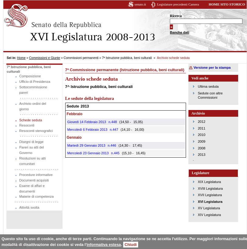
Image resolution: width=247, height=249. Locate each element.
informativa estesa (104, 244)
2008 (202, 148)
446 (113, 145)
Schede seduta (30, 120)
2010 (202, 135)
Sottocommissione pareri (33, 89)
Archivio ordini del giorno (32, 106)
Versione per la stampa (212, 67)
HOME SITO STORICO (227, 4)
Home (21, 58)
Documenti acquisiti (34, 180)
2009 (202, 141)
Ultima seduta (208, 86)
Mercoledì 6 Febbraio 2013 (87, 129)
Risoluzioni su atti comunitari (32, 161)
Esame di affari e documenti (32, 188)
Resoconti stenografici (36, 131)
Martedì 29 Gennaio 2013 (86, 145)
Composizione (30, 76)
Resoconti (26, 125)
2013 (202, 154)
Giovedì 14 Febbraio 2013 (86, 122)
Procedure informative (35, 175)
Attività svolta (29, 207)
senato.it (140, 4)
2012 (202, 121)
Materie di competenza (36, 196)
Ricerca (176, 16)
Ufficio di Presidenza (34, 81)
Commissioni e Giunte (44, 58)
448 (114, 122)
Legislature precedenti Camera (178, 4)
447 (115, 129)
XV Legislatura (209, 208)
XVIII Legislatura (210, 188)
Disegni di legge (31, 142)
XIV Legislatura (209, 215)
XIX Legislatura (209, 182)
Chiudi (131, 244)
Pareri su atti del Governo (31, 150)
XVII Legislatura (210, 195)
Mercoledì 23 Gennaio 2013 (88, 153)
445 (116, 153)
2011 (202, 128)
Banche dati (179, 32)
